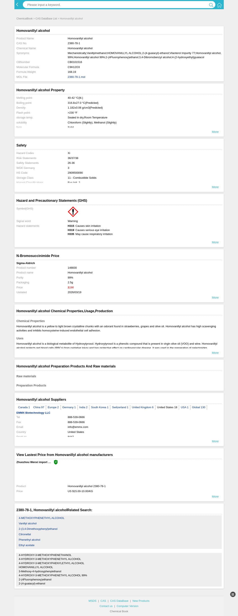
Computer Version (127, 606)
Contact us (106, 606)
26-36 (71, 162)
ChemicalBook (25, 18)
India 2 (83, 407)
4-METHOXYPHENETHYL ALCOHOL (41, 518)
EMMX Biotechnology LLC (33, 412)
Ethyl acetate (27, 545)
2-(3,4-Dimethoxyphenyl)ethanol (38, 528)
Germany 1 (69, 407)
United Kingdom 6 (142, 407)
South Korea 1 (99, 407)
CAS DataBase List (46, 18)
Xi (69, 153)
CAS (103, 600)
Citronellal (25, 534)
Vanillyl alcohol (28, 523)
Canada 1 (24, 407)
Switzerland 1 (120, 407)
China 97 (38, 407)
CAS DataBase (119, 600)
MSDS (92, 600)
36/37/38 (73, 158)
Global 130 (198, 407)
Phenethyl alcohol (29, 539)
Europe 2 (53, 407)
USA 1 (185, 407)
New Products (141, 600)
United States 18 (167, 407)
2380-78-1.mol (76, 76)
